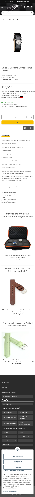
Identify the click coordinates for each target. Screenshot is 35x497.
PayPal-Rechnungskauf (9, 423)
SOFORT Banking (8, 445)
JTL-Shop (20, 495)
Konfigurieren (18, 461)
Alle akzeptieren (18, 456)
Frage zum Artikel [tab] (18, 135)
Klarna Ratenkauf (24, 437)
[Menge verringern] (4, 117)
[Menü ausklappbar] (2, 6)
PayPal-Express (7, 404)
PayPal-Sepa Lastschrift (9, 417)
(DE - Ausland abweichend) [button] (20, 106)
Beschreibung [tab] (5, 135)
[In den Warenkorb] (2, 26)
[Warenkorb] (32, 7)
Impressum (6, 491)
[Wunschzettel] (28, 7)
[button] (24, 7)
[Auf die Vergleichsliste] (25, 128)
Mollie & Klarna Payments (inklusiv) (14, 428)
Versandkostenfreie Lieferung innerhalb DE (22, 91)
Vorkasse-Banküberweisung (11, 396)
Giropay (21, 432)
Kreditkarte (6, 437)
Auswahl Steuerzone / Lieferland (12, 97)
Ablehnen (18, 467)
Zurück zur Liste (7, 20)
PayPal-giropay (23, 412)
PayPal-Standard (7, 412)
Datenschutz (15, 491)
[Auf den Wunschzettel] (31, 128)
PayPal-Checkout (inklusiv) (11, 408)
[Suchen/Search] (15, 13)
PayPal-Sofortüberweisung (24, 423)
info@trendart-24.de (23, 1)
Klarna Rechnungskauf (9, 441)
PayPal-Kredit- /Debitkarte (23, 417)
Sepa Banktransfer (24, 441)
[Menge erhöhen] (31, 117)
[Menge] (15, 117)
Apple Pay (5, 432)
